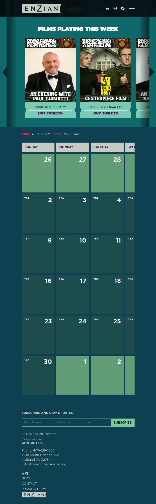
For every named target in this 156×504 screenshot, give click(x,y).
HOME (26, 478)
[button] (132, 8)
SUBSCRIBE (122, 422)
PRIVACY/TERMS (34, 489)
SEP (40, 134)
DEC (67, 134)
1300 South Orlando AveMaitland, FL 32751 (40, 457)
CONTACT (29, 483)
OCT (48, 134)
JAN (76, 134)
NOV (57, 134)
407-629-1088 (43, 450)
